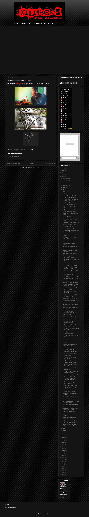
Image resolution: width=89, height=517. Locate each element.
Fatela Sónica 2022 (67, 263)
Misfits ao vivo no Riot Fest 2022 (71, 271)
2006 (62, 470)
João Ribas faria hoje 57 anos (70, 385)
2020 (62, 440)
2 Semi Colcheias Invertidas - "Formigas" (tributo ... (70, 332)
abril (64, 428)
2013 (62, 455)
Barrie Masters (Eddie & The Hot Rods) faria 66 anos (71, 402)
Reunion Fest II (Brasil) (68, 216)
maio (64, 194)
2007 (62, 468)
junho (64, 191)
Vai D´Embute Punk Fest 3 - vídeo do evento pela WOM (70, 210)
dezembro (65, 178)
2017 (62, 446)
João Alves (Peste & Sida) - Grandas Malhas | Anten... (70, 361)
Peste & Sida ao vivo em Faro (70, 399)
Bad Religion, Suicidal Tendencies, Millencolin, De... (70, 312)
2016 (62, 448)
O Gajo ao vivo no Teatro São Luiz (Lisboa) (70, 368)
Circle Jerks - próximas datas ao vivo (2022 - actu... (70, 405)
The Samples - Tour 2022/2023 (70, 276)
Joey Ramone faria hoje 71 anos (71, 282)
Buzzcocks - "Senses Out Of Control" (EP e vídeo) (69, 379)
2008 (62, 466)
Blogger (49, 513)
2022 (62, 176)
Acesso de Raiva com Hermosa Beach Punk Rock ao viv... (70, 200)
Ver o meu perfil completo (64, 496)
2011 (62, 459)
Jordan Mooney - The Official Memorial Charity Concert (70, 421)
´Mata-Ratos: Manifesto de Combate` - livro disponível (70, 418)
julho (64, 189)
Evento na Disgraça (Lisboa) (70, 338)
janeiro (64, 435)
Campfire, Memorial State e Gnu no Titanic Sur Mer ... (70, 268)
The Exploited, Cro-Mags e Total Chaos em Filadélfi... (70, 225)
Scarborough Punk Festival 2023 (71, 222)
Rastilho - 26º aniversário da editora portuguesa (69, 273)
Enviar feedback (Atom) (33, 167)
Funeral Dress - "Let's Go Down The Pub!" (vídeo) (70, 292)
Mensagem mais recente (13, 163)
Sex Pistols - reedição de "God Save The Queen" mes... (70, 375)
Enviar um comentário (14, 156)
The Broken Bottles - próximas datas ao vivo (70, 358)
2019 (62, 442)
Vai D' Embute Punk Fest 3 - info (71, 253)
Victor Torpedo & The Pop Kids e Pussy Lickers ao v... (71, 279)
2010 (62, 461)
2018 (62, 444)
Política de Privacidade (10, 507)
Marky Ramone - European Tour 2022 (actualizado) (70, 382)
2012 (62, 457)
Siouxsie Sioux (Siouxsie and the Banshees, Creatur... (71, 231)
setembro (65, 185)
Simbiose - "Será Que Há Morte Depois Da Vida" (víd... (70, 325)
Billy (62, 488)
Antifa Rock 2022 (67, 314)
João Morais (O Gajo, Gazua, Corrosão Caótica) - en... (70, 203)
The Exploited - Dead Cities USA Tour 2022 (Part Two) (71, 247)
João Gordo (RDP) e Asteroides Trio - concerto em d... (70, 409)
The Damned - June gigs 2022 (70, 265)
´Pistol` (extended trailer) (69, 391)
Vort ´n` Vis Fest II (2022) (69, 228)
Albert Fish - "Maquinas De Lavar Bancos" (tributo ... (71, 354)
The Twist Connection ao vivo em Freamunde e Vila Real (71, 285)
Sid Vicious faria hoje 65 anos (70, 351)
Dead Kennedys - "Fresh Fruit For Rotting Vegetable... (70, 256)
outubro (65, 183)
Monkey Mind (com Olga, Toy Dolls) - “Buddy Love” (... (70, 196)
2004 (62, 474)
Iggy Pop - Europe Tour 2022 (70, 298)
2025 (62, 170)
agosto (64, 187)
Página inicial (32, 163)
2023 (62, 174)
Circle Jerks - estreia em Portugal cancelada (68, 322)
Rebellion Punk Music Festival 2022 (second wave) (70, 425)
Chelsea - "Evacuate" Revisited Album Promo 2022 (70, 345)
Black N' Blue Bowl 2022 (69, 411)
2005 (62, 472)
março (64, 430)
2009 (62, 464)
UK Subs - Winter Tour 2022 (69, 317)
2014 (62, 453)
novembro (65, 180)
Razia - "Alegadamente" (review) (71, 396)
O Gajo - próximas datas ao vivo (70, 319)
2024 (62, 172)
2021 (62, 437)
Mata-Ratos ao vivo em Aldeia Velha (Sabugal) (70, 288)
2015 (62, 450)
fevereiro (65, 433)
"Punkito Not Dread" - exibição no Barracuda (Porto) (70, 295)
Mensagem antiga (50, 163)
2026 (62, 168)
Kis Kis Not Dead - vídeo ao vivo (70, 241)
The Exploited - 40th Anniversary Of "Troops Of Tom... (71, 372)
